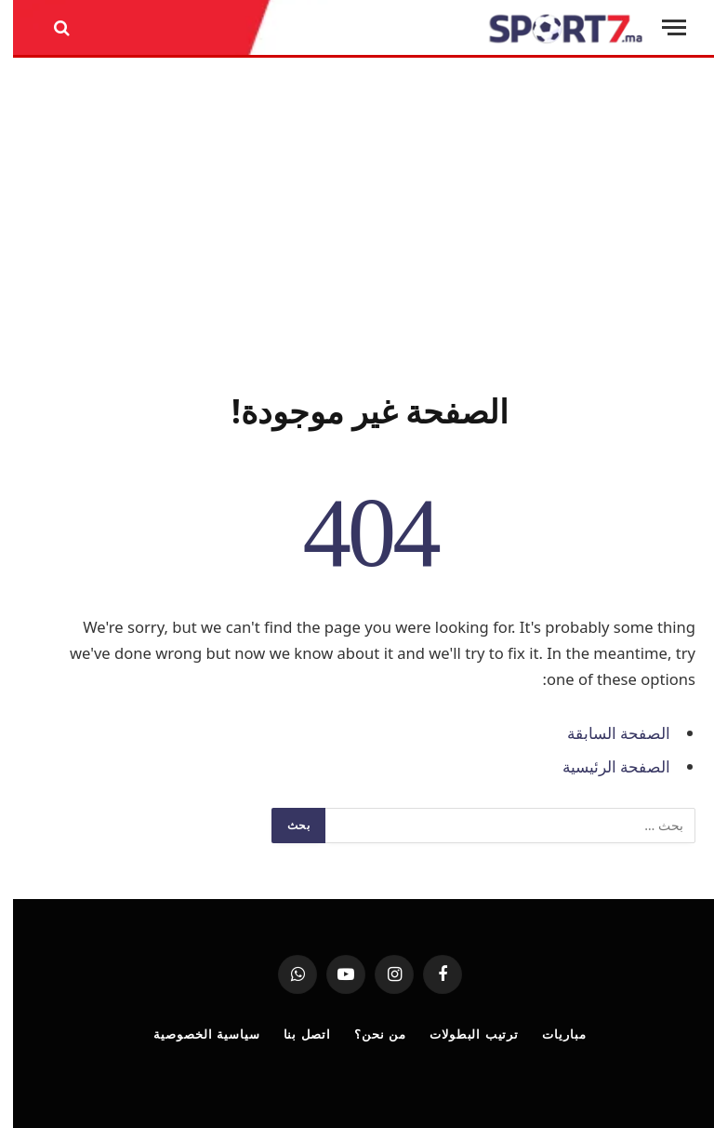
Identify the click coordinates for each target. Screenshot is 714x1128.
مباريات (551, 1034)
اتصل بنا (295, 1034)
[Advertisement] (357, 220)
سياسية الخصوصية (193, 1034)
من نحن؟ (367, 1034)
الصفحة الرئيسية (603, 766)
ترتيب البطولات (461, 1034)
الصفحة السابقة (605, 733)
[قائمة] (661, 27)
